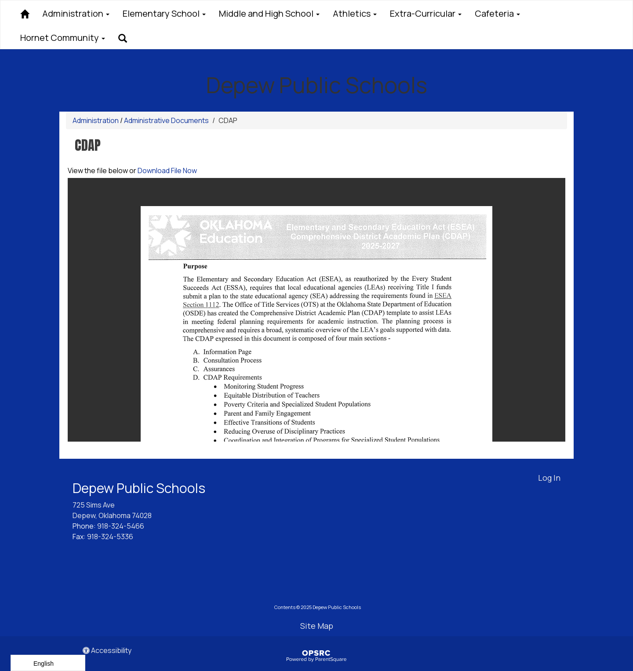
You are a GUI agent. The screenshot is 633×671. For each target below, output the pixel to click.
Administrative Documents (166, 120)
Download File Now (167, 170)
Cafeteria (497, 13)
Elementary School (164, 13)
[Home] (25, 12)
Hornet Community (62, 38)
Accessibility (107, 650)
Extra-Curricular (426, 13)
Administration (75, 13)
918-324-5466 (120, 526)
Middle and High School (269, 13)
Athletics (355, 13)
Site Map (316, 625)
